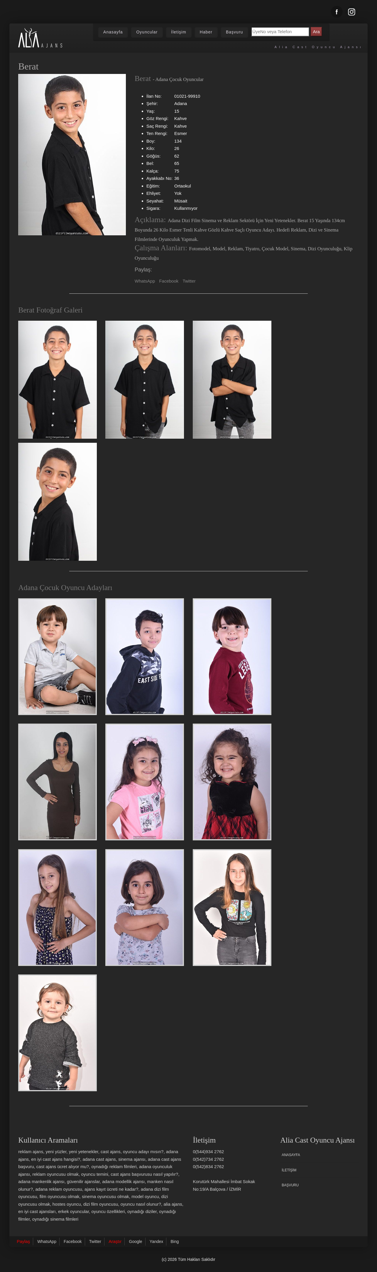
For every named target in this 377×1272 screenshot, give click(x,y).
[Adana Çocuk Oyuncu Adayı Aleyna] (57, 782)
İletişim (178, 32)
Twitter (188, 280)
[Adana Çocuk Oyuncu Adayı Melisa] (57, 907)
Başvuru (234, 32)
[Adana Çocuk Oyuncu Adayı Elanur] (232, 907)
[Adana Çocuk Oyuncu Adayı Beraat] (232, 656)
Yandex (156, 1241)
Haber (206, 32)
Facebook (168, 280)
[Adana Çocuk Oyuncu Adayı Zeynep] (144, 782)
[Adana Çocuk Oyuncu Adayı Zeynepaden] (57, 1033)
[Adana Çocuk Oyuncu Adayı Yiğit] (144, 656)
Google (135, 1241)
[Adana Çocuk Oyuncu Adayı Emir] (57, 656)
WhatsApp (145, 280)
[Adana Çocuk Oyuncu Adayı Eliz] (232, 782)
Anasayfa (113, 32)
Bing (174, 1241)
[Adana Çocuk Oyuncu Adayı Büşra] (144, 907)
